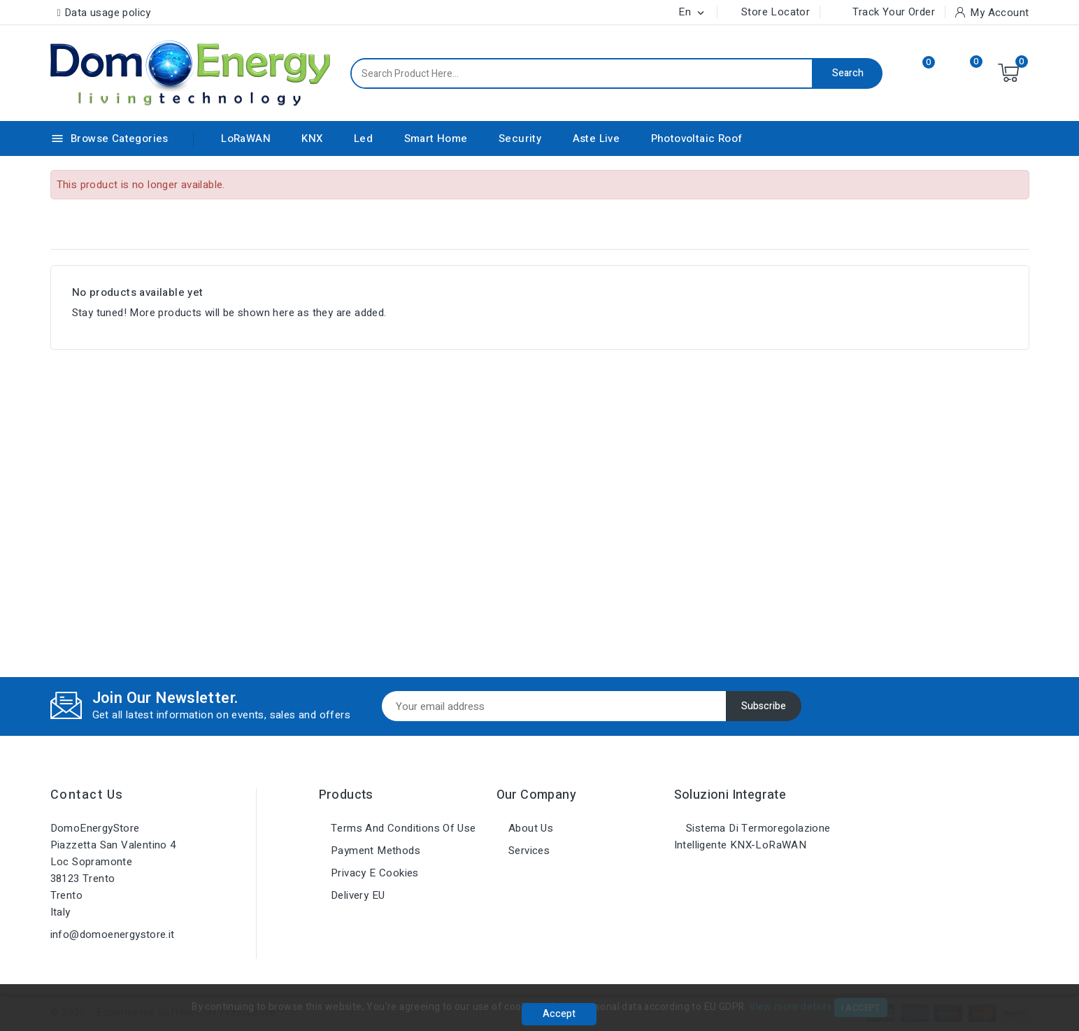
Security (520, 138)
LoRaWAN (246, 138)
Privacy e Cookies (373, 873)
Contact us (87, 794)
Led (363, 138)
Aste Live (596, 138)
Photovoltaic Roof (697, 138)
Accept (559, 1014)
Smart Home (436, 138)
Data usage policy (107, 12)
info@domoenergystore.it (112, 934)
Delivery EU (356, 895)
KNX (311, 138)
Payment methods (374, 850)
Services (528, 850)
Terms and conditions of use (402, 828)
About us (530, 828)
